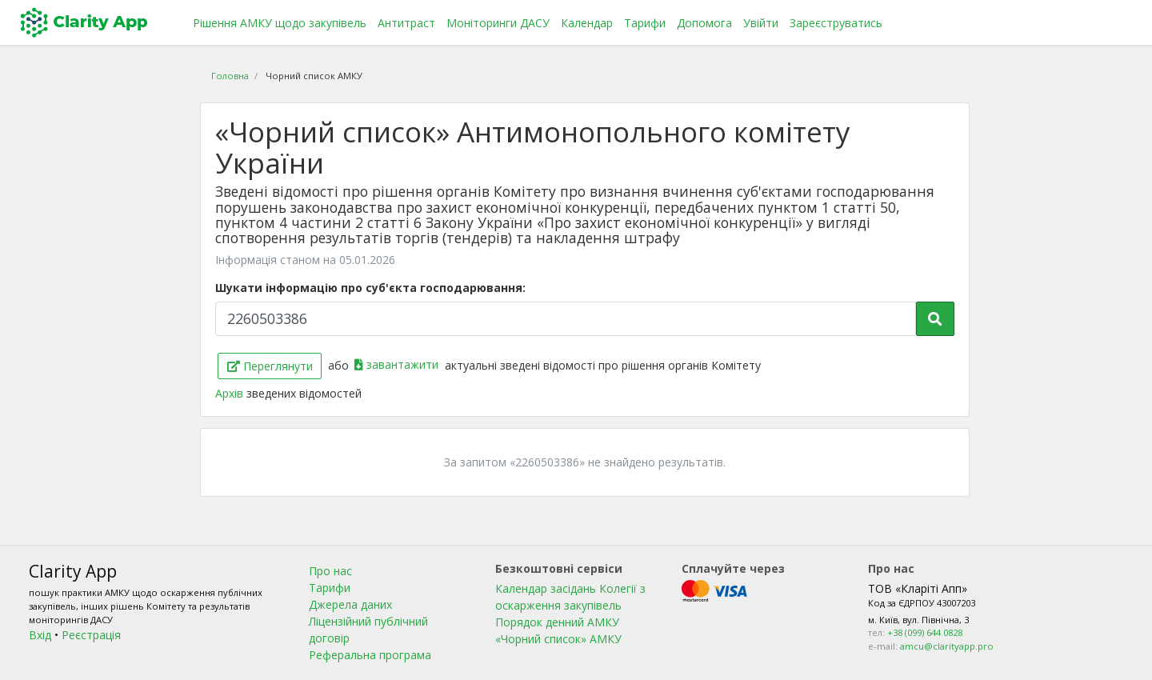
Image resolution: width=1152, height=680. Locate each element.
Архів (230, 393)
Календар (587, 22)
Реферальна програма (370, 654)
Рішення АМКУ (279, 22)
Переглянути (270, 366)
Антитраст (406, 22)
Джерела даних (350, 604)
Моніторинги (498, 22)
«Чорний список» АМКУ (558, 638)
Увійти (760, 22)
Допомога (704, 22)
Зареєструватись (836, 22)
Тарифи (645, 22)
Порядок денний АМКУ (557, 622)
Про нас (330, 570)
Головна (230, 76)
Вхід (40, 634)
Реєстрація (91, 634)
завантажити (398, 364)
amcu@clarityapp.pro (947, 646)
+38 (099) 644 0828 (924, 632)
